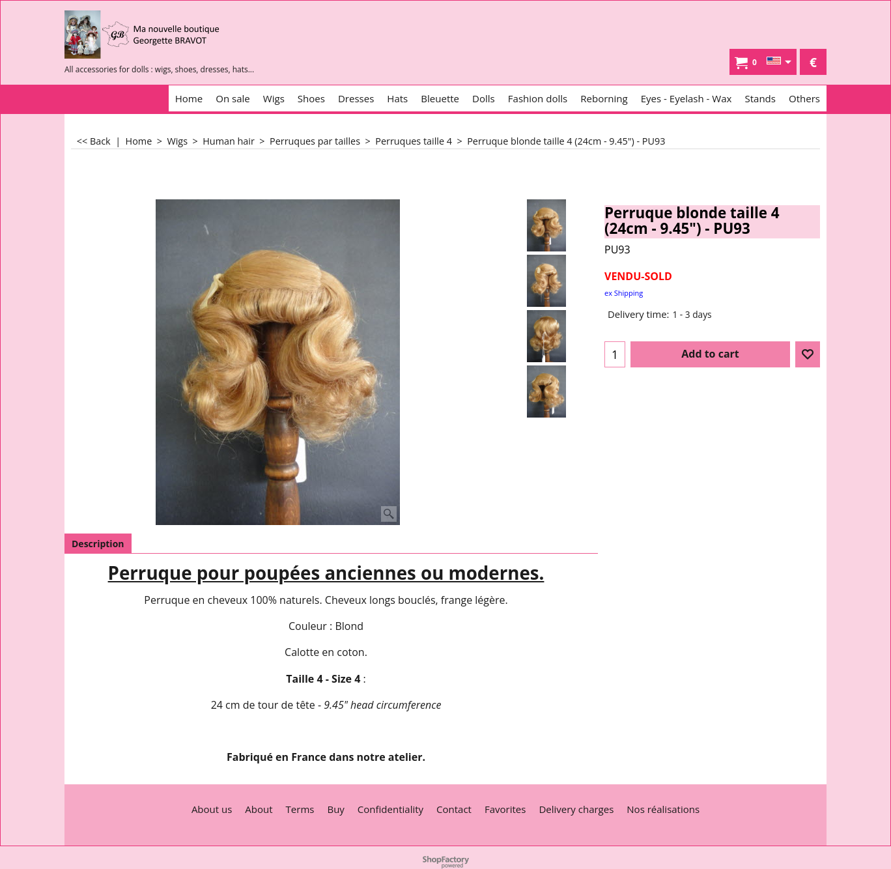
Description (98, 543)
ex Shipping (623, 293)
